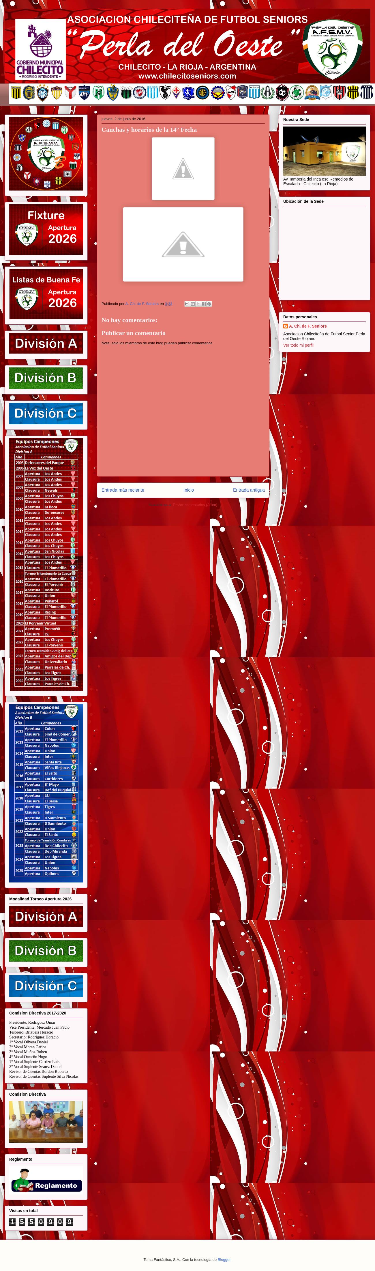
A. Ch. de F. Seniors (308, 326)
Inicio (188, 490)
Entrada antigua (249, 490)
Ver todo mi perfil (298, 345)
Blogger (224, 1259)
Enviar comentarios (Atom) (195, 505)
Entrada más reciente (123, 490)
